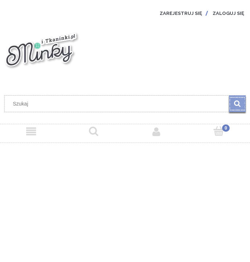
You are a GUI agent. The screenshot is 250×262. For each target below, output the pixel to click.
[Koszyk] (219, 131)
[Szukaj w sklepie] (118, 104)
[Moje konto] (156, 131)
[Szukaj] (237, 103)
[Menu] (31, 131)
